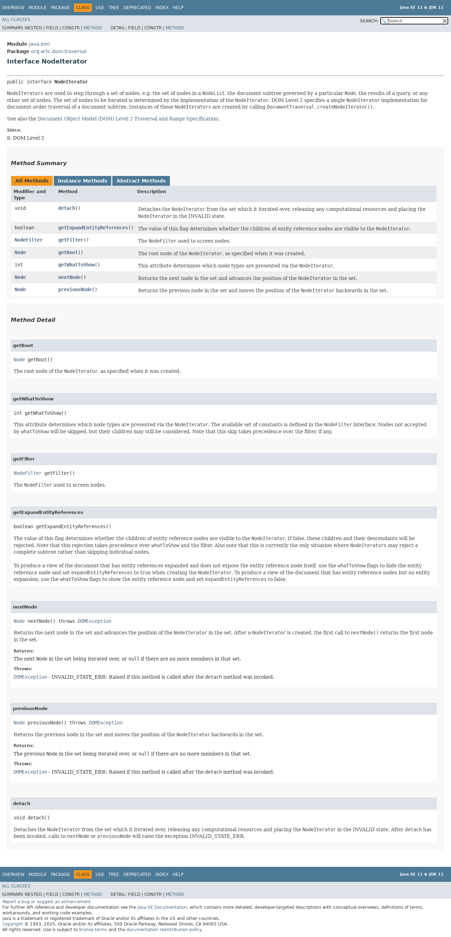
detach (66, 208)
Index (161, 7)
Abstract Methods (141, 181)
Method (93, 27)
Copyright (12, 924)
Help (178, 7)
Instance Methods (82, 181)
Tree (113, 7)
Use (100, 7)
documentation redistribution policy (163, 929)
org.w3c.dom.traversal (59, 51)
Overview (13, 7)
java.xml (39, 44)
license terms (93, 929)
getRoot (68, 252)
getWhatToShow (76, 264)
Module (38, 7)
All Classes (16, 19)
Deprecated (137, 7)
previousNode (75, 289)
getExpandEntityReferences (93, 227)
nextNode (69, 277)
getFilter (70, 240)
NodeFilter (29, 240)
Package (60, 7)
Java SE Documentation (162, 907)
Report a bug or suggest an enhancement (46, 901)
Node (20, 252)
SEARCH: (369, 21)
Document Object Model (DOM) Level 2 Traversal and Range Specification (128, 118)
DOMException (94, 621)
